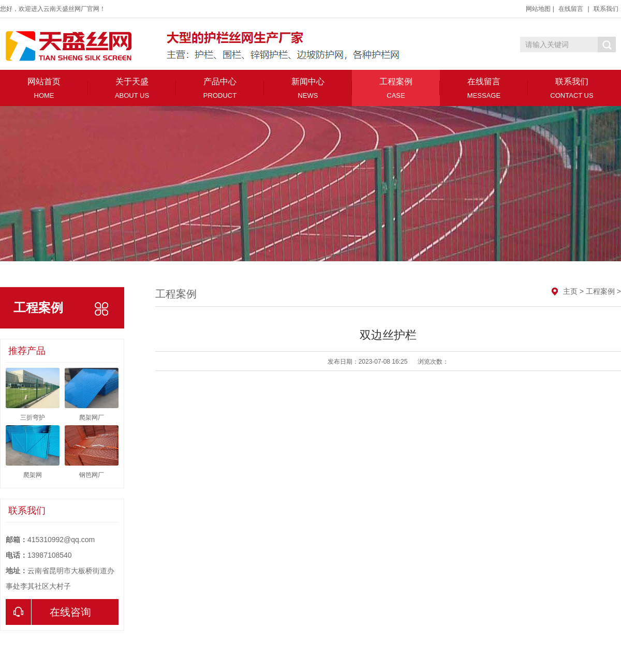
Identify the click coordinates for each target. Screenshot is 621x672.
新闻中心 (308, 88)
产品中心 (220, 88)
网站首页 (44, 88)
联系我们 (606, 8)
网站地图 (538, 8)
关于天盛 (132, 88)
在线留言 (570, 8)
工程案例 (396, 88)
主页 (570, 291)
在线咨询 (48, 612)
